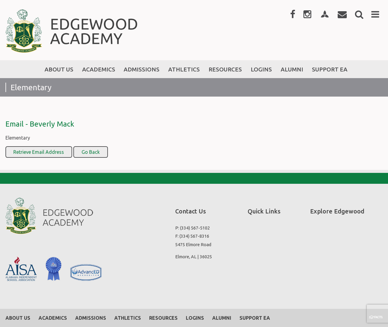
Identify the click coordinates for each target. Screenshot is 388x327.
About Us (17, 318)
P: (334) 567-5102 (192, 227)
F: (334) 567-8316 (192, 236)
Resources (163, 318)
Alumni (221, 318)
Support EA (254, 318)
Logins (195, 318)
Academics (52, 318)
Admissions (90, 318)
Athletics (127, 318)
